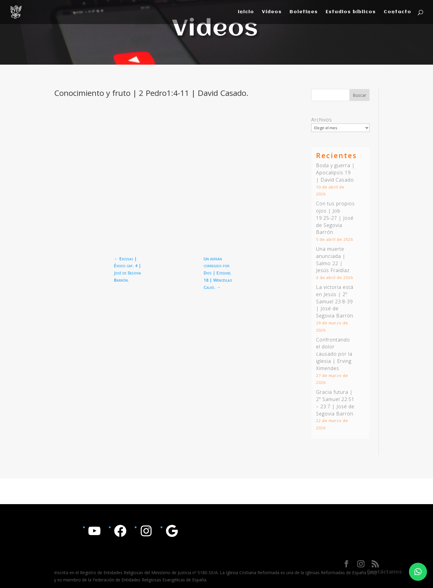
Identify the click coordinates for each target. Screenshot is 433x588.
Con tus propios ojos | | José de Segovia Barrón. (335, 217)
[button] (418, 572)
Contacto (397, 12)
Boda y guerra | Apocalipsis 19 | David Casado (335, 172)
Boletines (304, 12)
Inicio (246, 12)
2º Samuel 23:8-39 (334, 298)
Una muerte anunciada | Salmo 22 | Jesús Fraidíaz (333, 260)
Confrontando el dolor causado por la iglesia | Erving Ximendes (334, 354)
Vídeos (272, 12)
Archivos (321, 119)
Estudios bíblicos (351, 12)
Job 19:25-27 (328, 214)
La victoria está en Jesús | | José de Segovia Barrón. (335, 301)
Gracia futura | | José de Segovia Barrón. (335, 403)
